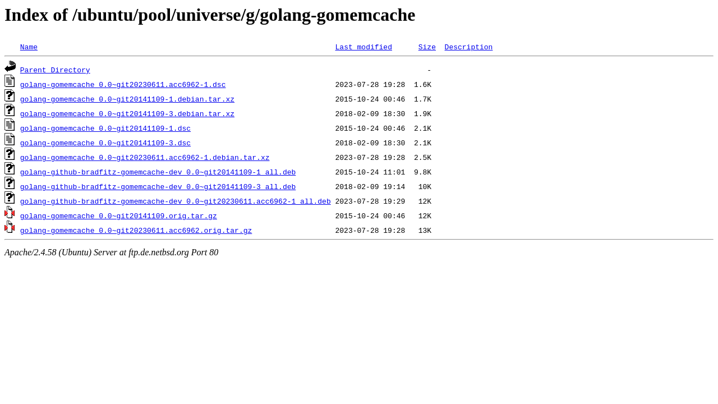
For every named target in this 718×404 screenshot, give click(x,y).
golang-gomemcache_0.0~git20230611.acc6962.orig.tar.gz (136, 230)
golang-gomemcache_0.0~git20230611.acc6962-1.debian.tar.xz (145, 157)
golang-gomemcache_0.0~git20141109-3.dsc (105, 142)
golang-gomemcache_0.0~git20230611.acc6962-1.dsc (123, 84)
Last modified (363, 47)
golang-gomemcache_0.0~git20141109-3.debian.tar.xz (127, 113)
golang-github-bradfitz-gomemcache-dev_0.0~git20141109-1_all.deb (158, 172)
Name (29, 47)
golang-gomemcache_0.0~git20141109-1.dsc (105, 128)
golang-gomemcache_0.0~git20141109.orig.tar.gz (118, 215)
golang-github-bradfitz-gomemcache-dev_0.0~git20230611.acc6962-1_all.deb (175, 201)
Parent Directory (55, 70)
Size (427, 47)
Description (468, 47)
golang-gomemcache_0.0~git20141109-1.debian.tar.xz (127, 99)
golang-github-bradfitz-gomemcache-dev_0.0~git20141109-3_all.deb (158, 186)
